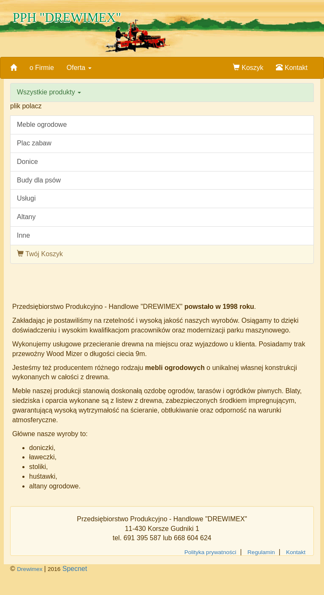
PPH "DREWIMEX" (67, 18)
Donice (27, 161)
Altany (26, 216)
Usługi (26, 198)
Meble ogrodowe (42, 124)
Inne (23, 235)
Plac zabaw (34, 143)
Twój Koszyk (40, 253)
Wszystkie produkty (49, 92)
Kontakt (292, 67)
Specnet (74, 568)
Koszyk (248, 67)
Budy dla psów (39, 180)
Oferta (79, 67)
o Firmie (42, 67)
